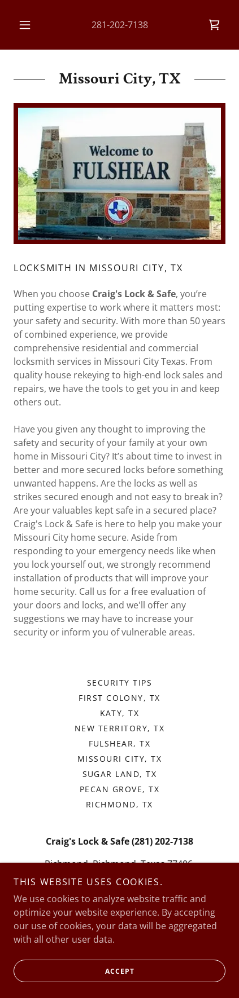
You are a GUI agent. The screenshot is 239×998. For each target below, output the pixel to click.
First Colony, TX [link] (119, 697)
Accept (74, 971)
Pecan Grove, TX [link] (119, 789)
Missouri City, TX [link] (119, 758)
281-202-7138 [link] (120, 25)
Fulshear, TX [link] (120, 743)
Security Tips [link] (119, 682)
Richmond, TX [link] (119, 804)
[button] (25, 25)
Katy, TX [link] (120, 713)
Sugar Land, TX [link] (119, 774)
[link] (214, 25)
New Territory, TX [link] (119, 728)
